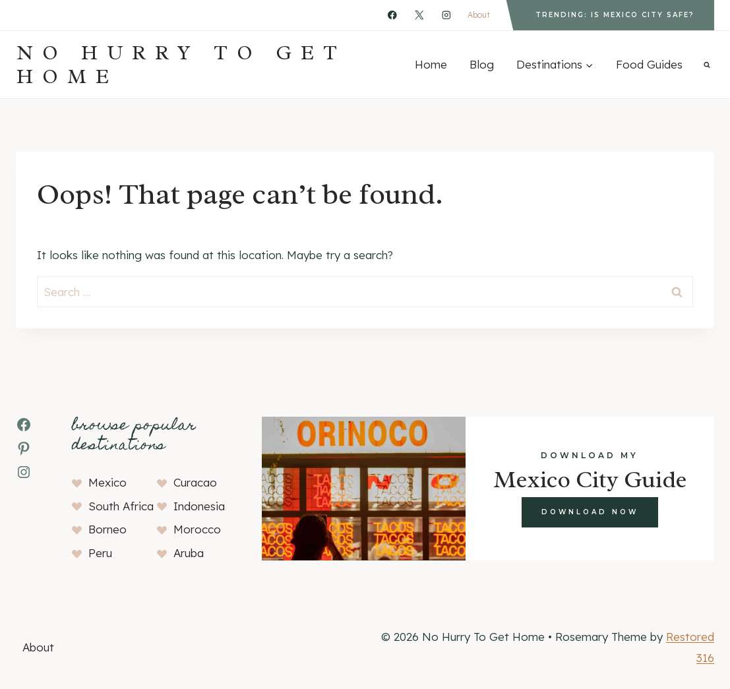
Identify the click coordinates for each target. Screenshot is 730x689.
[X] (419, 15)
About (479, 15)
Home (431, 64)
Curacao (195, 482)
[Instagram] (446, 15)
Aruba (188, 553)
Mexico (107, 482)
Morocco (197, 529)
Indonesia (199, 506)
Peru (100, 553)
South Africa (121, 506)
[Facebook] (392, 15)
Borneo (107, 529)
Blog (482, 64)
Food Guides (649, 64)
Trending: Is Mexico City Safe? (614, 15)
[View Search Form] (707, 64)
